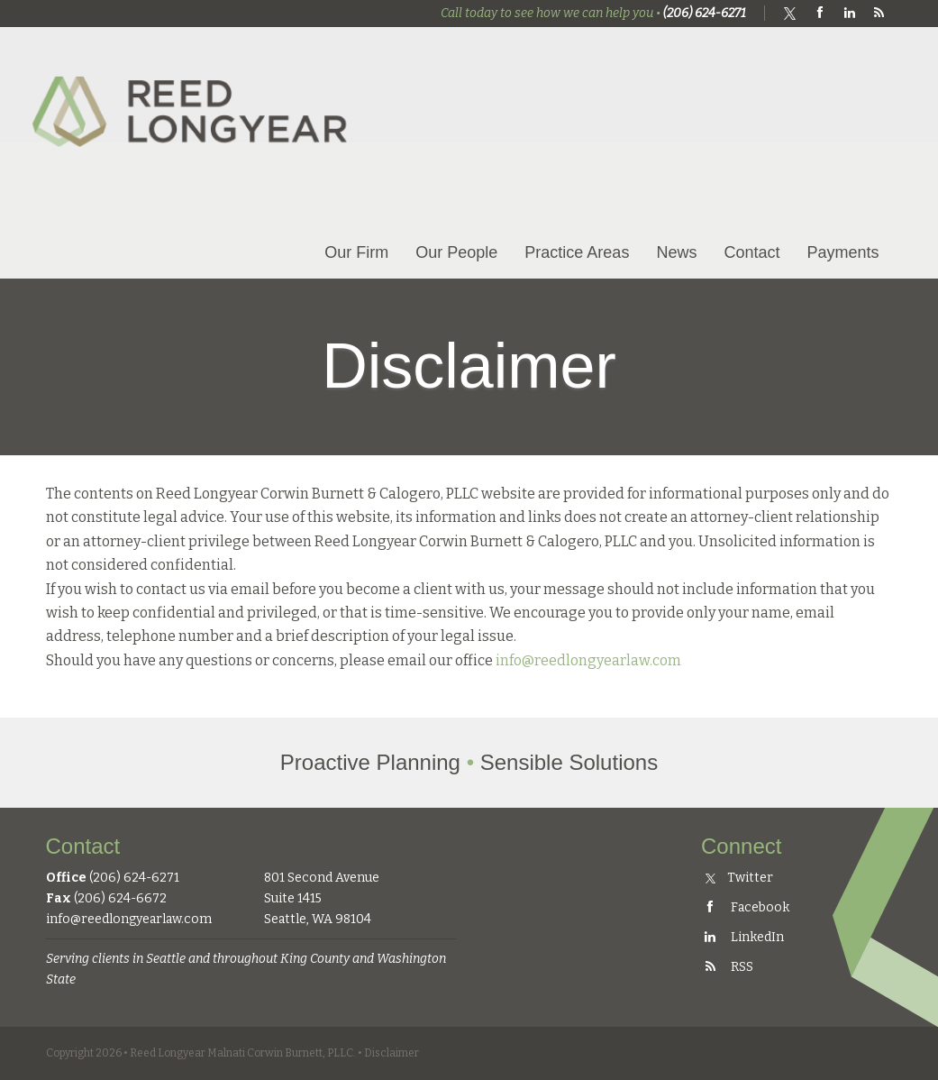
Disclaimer (391, 1053)
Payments (842, 252)
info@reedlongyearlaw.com (588, 660)
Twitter (739, 877)
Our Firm (356, 252)
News (676, 252)
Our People (456, 252)
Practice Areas (576, 252)
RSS (727, 967)
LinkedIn (742, 937)
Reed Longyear (194, 96)
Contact (751, 252)
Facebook (745, 907)
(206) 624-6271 (704, 13)
